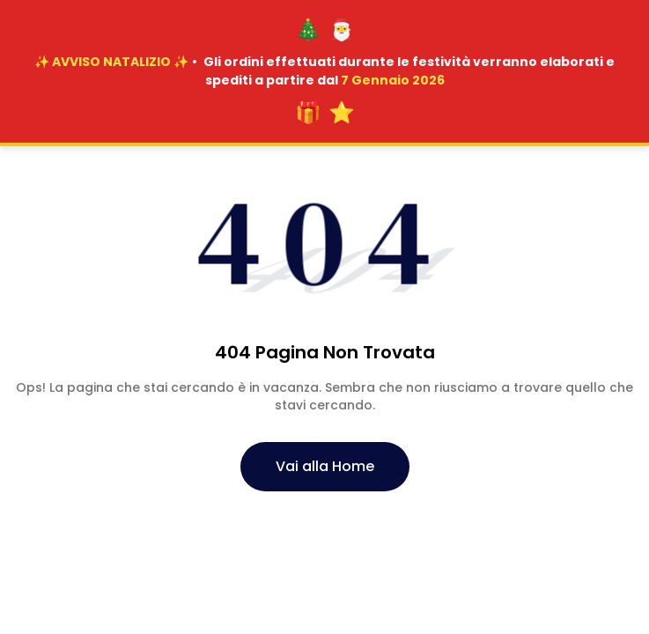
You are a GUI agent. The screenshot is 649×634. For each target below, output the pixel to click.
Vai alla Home (325, 466)
